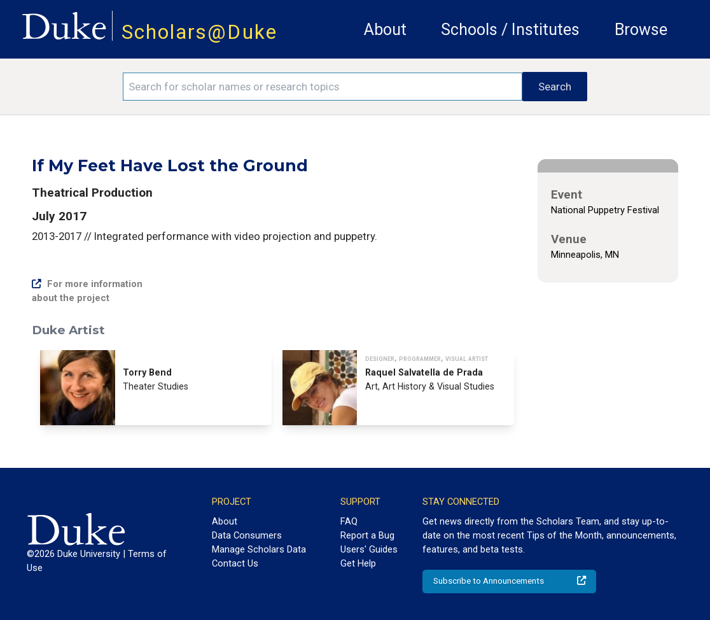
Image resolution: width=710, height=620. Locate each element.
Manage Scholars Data (259, 549)
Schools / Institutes (510, 29)
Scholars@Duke (199, 32)
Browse (641, 29)
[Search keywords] (322, 87)
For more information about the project (87, 291)
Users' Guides (369, 549)
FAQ (349, 521)
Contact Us (235, 563)
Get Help (358, 563)
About (385, 29)
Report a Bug (367, 535)
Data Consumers (247, 535)
